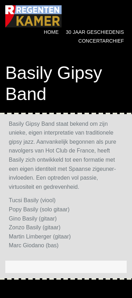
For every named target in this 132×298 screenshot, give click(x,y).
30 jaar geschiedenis (95, 32)
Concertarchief (101, 41)
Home (51, 32)
